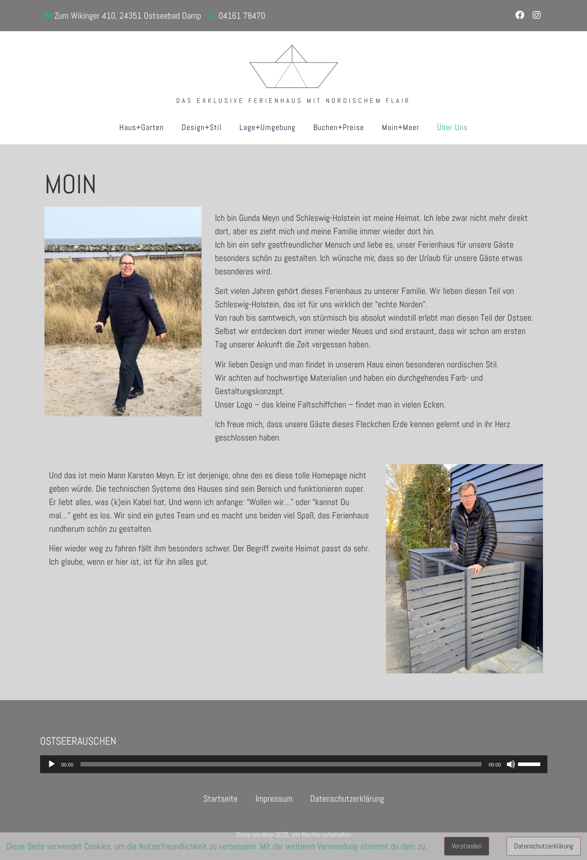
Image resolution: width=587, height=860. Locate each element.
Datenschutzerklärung (347, 798)
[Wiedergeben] (51, 764)
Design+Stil (202, 127)
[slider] (281, 764)
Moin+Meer (400, 127)
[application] (293, 764)
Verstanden (467, 846)
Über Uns (452, 127)
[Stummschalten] (510, 764)
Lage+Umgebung (267, 127)
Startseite (220, 798)
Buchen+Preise (338, 127)
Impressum (273, 798)
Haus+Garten (141, 127)
